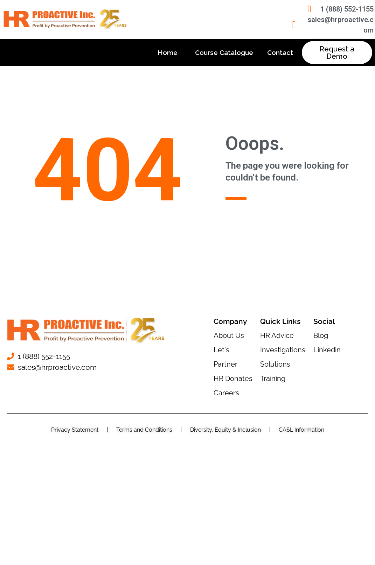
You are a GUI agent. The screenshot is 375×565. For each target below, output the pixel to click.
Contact (280, 52)
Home (169, 52)
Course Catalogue (224, 52)
